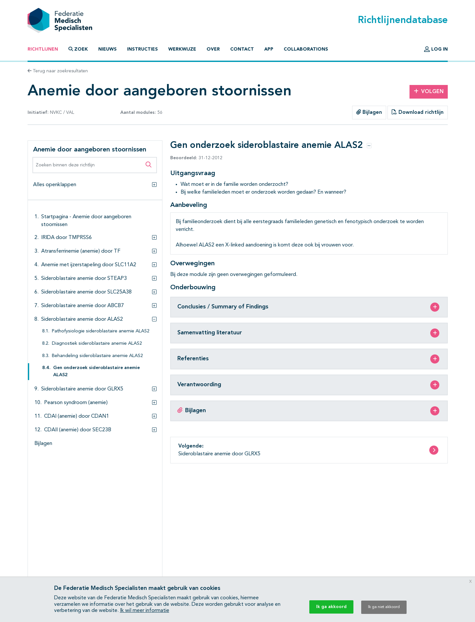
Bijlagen (369, 112)
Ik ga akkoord (331, 606)
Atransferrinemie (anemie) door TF (80, 251)
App (268, 49)
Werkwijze (182, 49)
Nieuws (107, 49)
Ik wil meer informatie (144, 610)
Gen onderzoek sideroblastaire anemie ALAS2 (96, 371)
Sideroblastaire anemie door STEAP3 (84, 278)
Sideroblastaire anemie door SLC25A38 (86, 292)
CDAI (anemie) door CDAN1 (76, 416)
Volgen (429, 91)
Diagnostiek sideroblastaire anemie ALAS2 (97, 343)
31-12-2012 (196, 158)
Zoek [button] (78, 49)
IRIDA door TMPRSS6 (66, 237)
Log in (436, 49)
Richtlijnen (43, 49)
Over (213, 49)
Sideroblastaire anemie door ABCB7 (82, 305)
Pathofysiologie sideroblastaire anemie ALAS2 (100, 331)
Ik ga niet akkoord (384, 607)
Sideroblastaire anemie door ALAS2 (82, 319)
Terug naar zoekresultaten (58, 71)
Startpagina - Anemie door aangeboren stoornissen (86, 220)
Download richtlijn (418, 112)
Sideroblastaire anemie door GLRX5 (82, 389)
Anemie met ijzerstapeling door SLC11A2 (88, 265)
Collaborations (306, 49)
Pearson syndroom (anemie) (76, 402)
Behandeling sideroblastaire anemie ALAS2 (97, 355)
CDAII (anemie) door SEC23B (77, 430)
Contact (242, 49)
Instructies (142, 49)
